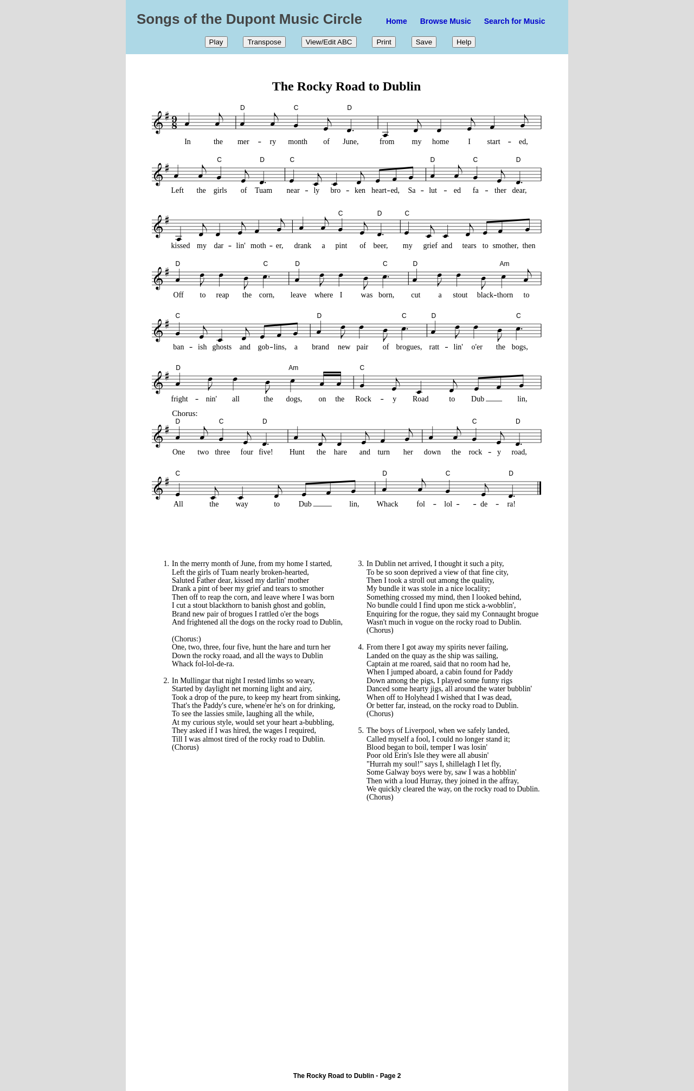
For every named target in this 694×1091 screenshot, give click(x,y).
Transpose (264, 42)
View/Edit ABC (329, 42)
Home (396, 21)
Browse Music (445, 21)
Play (216, 42)
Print (383, 42)
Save (424, 42)
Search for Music (514, 21)
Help (464, 42)
